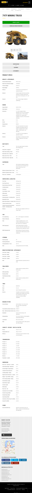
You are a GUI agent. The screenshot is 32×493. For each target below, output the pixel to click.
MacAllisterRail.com (5, 476)
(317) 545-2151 (25, 2)
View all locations (7, 434)
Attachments (16, 70)
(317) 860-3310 (4, 431)
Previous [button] (4, 50)
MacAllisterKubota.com (5, 472)
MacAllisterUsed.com (5, 480)
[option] (9, 56)
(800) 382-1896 (4, 430)
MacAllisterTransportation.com (6, 478)
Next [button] (28, 50)
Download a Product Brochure (16, 25)
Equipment (16, 67)
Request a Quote (16, 22)
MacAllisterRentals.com (5, 477)
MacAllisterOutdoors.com (6, 473)
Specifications (16, 64)
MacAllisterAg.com (4, 469)
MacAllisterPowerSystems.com (6, 474)
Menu (29, 2)
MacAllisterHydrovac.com (6, 470)
